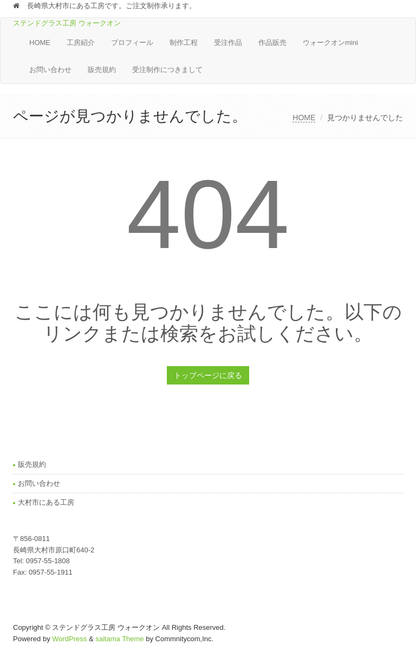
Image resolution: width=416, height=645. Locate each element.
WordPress (69, 639)
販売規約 (102, 70)
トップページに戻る (208, 375)
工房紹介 (81, 42)
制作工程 (184, 42)
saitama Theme (119, 639)
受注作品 (228, 42)
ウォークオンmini (330, 42)
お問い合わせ (50, 70)
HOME (39, 42)
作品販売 (272, 42)
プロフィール (132, 42)
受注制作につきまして (167, 70)
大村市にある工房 (46, 502)
